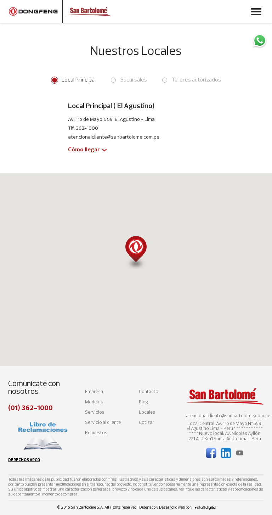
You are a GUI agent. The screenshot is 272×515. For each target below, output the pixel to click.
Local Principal (79, 80)
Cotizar (146, 422)
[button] (136, 253)
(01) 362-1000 (30, 408)
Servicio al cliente (103, 422)
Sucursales (133, 80)
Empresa (94, 392)
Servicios (94, 412)
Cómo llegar (84, 150)
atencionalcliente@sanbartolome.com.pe (228, 416)
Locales (147, 412)
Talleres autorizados (196, 80)
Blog (143, 402)
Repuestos (96, 433)
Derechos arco (24, 460)
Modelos (94, 402)
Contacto (148, 392)
